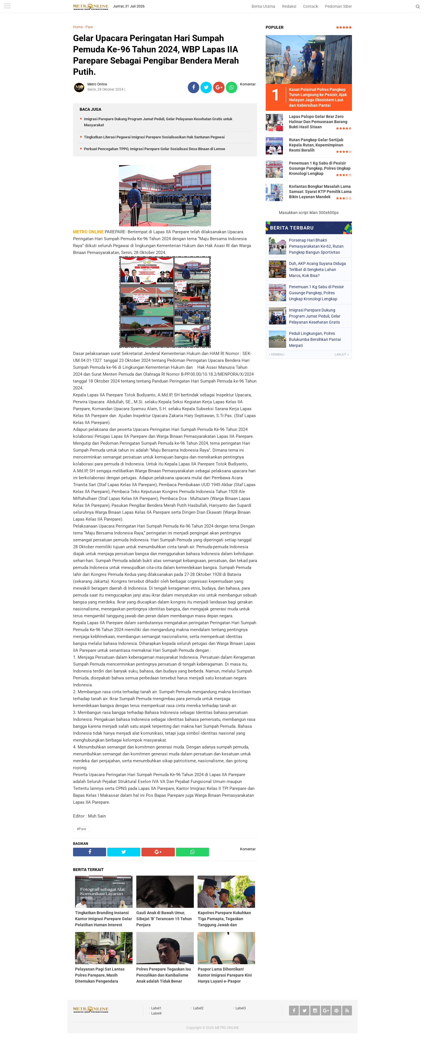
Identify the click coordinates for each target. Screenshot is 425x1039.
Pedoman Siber (338, 6)
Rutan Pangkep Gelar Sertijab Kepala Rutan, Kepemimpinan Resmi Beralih (316, 144)
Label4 (156, 1013)
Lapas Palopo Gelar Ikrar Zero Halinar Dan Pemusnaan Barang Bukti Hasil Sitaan (318, 121)
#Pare (81, 829)
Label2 (198, 1008)
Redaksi (289, 6)
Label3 (241, 1008)
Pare (89, 27)
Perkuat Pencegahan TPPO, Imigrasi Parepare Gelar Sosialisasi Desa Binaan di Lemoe (154, 149)
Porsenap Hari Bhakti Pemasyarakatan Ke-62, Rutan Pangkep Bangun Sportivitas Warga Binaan (316, 246)
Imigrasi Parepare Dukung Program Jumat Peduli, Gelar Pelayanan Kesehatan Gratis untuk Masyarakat (314, 316)
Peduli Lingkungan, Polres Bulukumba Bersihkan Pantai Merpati (315, 339)
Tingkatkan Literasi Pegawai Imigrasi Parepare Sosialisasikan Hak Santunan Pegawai (154, 137)
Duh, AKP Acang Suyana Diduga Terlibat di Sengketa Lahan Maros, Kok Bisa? (317, 269)
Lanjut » (342, 354)
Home (78, 27)
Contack (310, 6)
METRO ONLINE (227, 1028)
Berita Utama (263, 6)
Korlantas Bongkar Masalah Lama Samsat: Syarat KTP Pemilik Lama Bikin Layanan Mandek (320, 191)
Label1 (156, 1008)
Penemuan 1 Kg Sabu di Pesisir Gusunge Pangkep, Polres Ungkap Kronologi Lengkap (320, 168)
